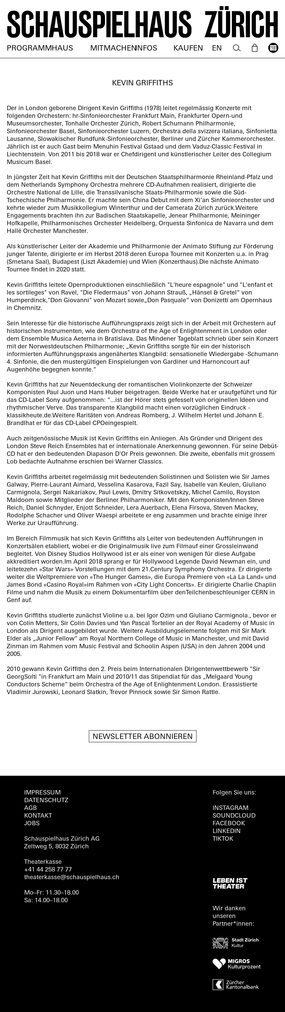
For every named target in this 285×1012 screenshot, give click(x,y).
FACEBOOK (229, 824)
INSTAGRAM (230, 808)
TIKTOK (223, 839)
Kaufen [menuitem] (188, 49)
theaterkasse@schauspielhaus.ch (71, 877)
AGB (30, 808)
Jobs (32, 824)
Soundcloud (234, 816)
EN (217, 49)
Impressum (42, 793)
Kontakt (38, 816)
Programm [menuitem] (29, 49)
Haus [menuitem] (62, 49)
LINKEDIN (227, 831)
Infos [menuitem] (146, 49)
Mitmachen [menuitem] (113, 49)
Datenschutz (46, 800)
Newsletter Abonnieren (143, 737)
